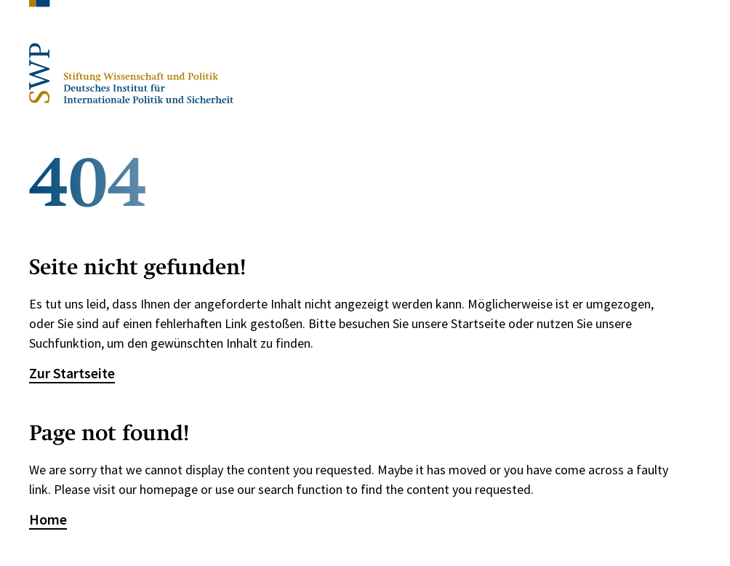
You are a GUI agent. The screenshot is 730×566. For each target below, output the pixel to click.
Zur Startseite (72, 373)
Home (48, 519)
